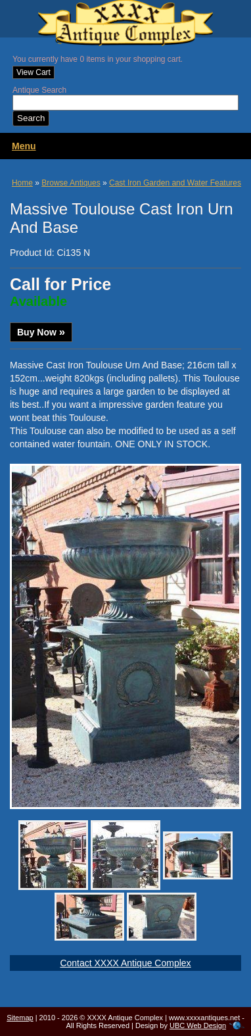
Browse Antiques (70, 182)
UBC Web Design (198, 1025)
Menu (24, 146)
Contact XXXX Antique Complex (125, 963)
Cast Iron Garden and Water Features (175, 182)
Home (22, 182)
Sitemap (20, 1018)
